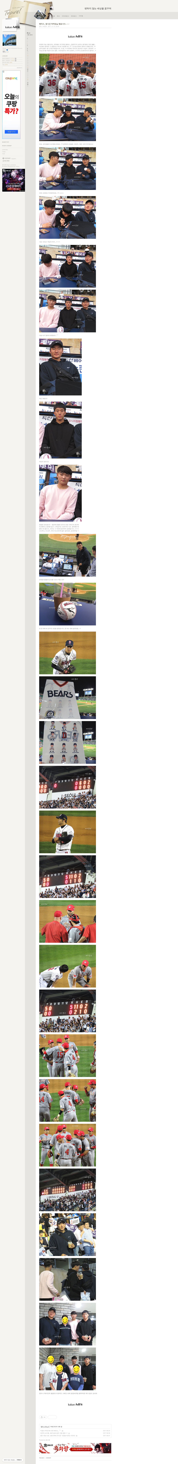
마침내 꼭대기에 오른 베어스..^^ (50, 1431)
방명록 (81, 16)
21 (27, 70)
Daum (6, 166)
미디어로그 (65, 16)
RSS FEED (6, 161)
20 (27, 69)
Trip (5, 64)
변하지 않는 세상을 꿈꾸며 (98, 8)
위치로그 (74, 16)
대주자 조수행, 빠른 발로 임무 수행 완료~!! (53, 1433)
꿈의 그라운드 (9, 60)
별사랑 (4, 165)
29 (27, 84)
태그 (58, 16)
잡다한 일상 (7, 62)
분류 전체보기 (9, 58)
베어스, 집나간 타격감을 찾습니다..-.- (54, 24)
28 (27, 82)
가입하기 (13, 158)
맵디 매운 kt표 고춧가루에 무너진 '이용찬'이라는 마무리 (57, 1436)
